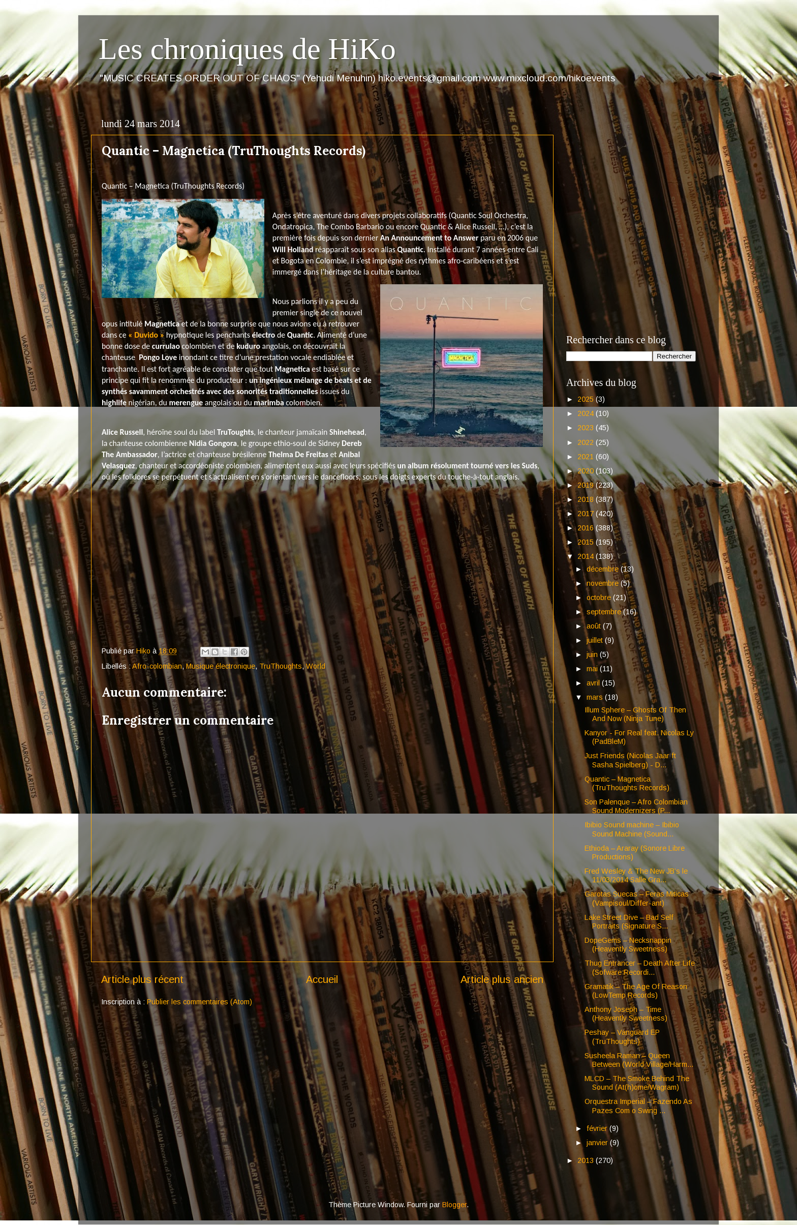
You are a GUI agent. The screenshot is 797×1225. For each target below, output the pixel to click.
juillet (596, 640)
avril (594, 683)
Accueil (322, 979)
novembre (604, 583)
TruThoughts (280, 666)
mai (593, 669)
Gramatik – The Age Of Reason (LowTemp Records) (636, 990)
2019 (586, 485)
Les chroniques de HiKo (247, 49)
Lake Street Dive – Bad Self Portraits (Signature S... (629, 921)
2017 (586, 514)
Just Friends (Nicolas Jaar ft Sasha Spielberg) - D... (630, 760)
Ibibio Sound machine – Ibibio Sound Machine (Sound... (632, 829)
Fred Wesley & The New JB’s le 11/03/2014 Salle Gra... (636, 875)
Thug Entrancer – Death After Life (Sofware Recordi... (640, 967)
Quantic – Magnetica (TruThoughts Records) (627, 783)
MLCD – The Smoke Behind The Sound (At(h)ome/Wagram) (637, 1082)
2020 (586, 471)
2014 (586, 556)
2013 (586, 1160)
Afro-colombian (157, 666)
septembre (605, 612)
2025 (586, 399)
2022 (586, 442)
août (595, 626)
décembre (604, 569)
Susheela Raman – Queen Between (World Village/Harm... (639, 1060)
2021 (586, 457)
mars (596, 697)
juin (593, 654)
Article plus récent (142, 979)
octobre (600, 597)
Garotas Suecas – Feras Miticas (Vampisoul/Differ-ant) (637, 898)
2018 (586, 499)
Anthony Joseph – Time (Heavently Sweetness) (626, 1013)
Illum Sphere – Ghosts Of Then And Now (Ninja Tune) (635, 714)
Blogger (454, 1205)
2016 (586, 528)
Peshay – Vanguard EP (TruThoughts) (622, 1036)
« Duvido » (146, 335)
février (598, 1128)
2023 (586, 428)
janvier (598, 1143)
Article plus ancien (502, 979)
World (315, 666)
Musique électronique (220, 666)
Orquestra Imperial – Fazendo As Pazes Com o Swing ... (638, 1105)
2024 (586, 413)
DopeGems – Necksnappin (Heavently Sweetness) (628, 944)
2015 (586, 542)
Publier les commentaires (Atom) (199, 1002)
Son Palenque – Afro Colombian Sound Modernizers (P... (636, 806)
